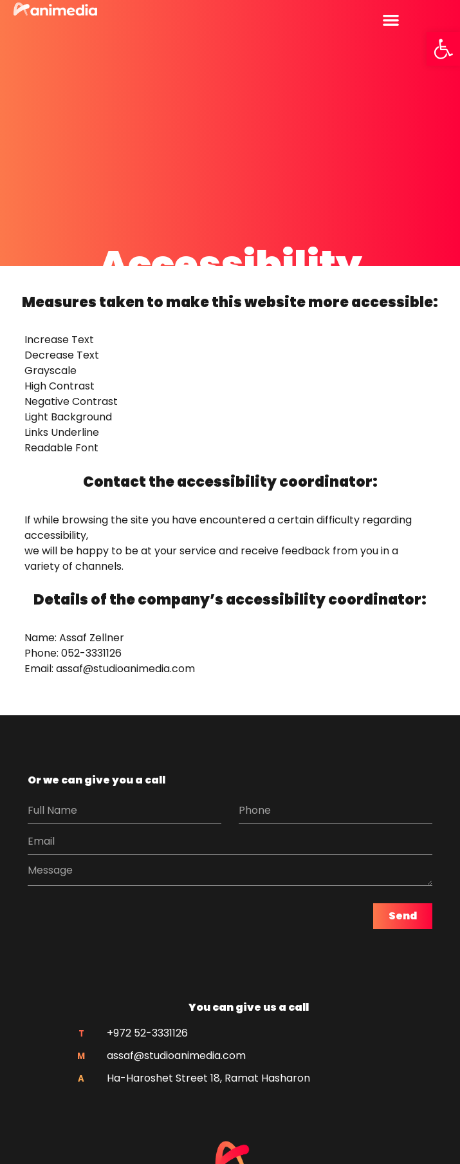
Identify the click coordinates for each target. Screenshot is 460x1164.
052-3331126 (91, 653)
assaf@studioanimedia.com (125, 668)
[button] (443, 49)
